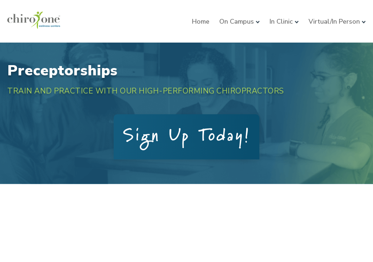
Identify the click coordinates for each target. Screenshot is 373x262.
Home (200, 21)
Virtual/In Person (337, 21)
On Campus (239, 21)
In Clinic (284, 21)
